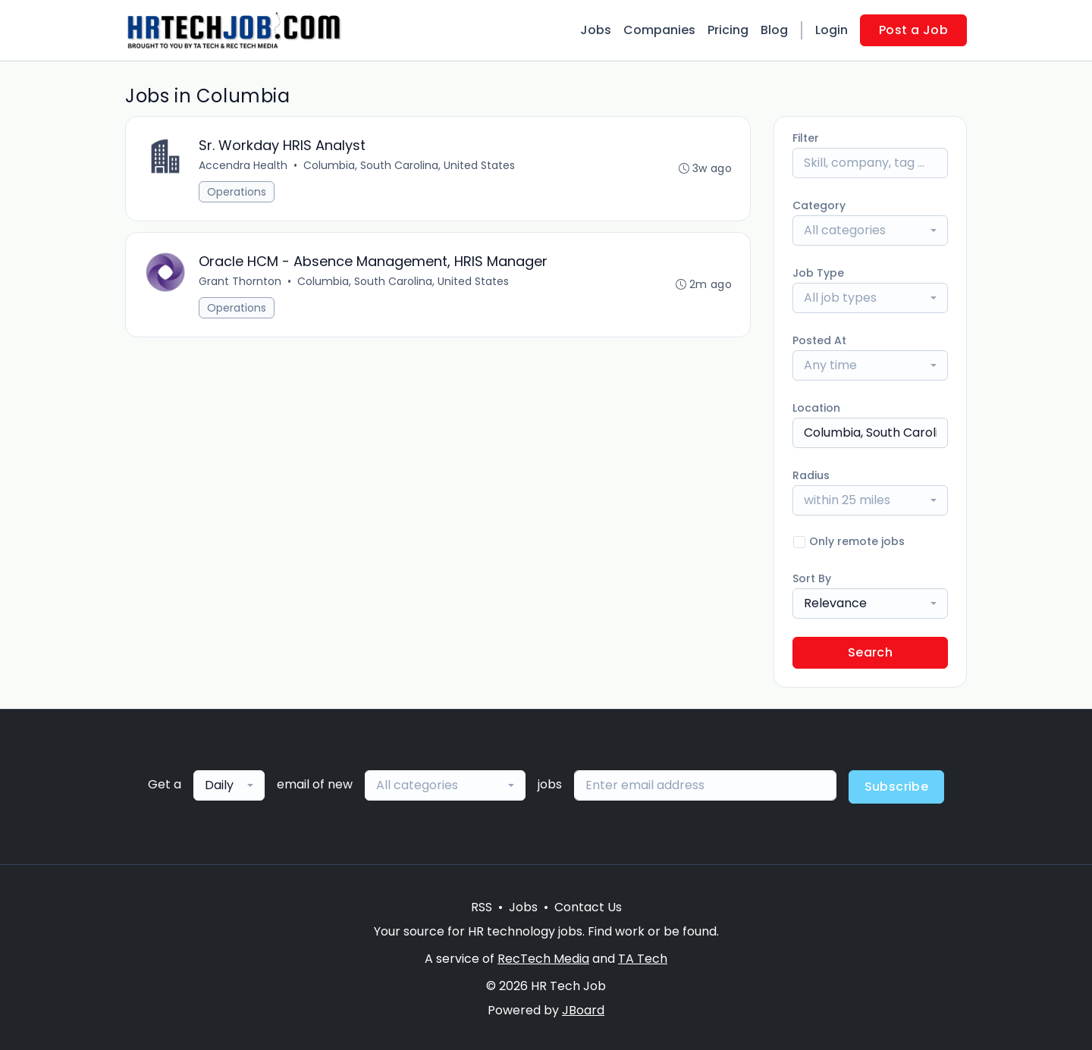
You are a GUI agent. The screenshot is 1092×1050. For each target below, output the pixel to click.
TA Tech (642, 958)
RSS (481, 907)
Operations (236, 191)
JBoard (583, 1010)
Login (831, 30)
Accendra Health (243, 165)
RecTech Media (543, 958)
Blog (774, 30)
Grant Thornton (240, 281)
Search (870, 652)
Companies (659, 30)
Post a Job (913, 30)
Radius (811, 475)
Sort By (811, 578)
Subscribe (896, 786)
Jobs (595, 30)
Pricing (728, 30)
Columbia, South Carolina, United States (409, 165)
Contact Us (588, 907)
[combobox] (870, 230)
